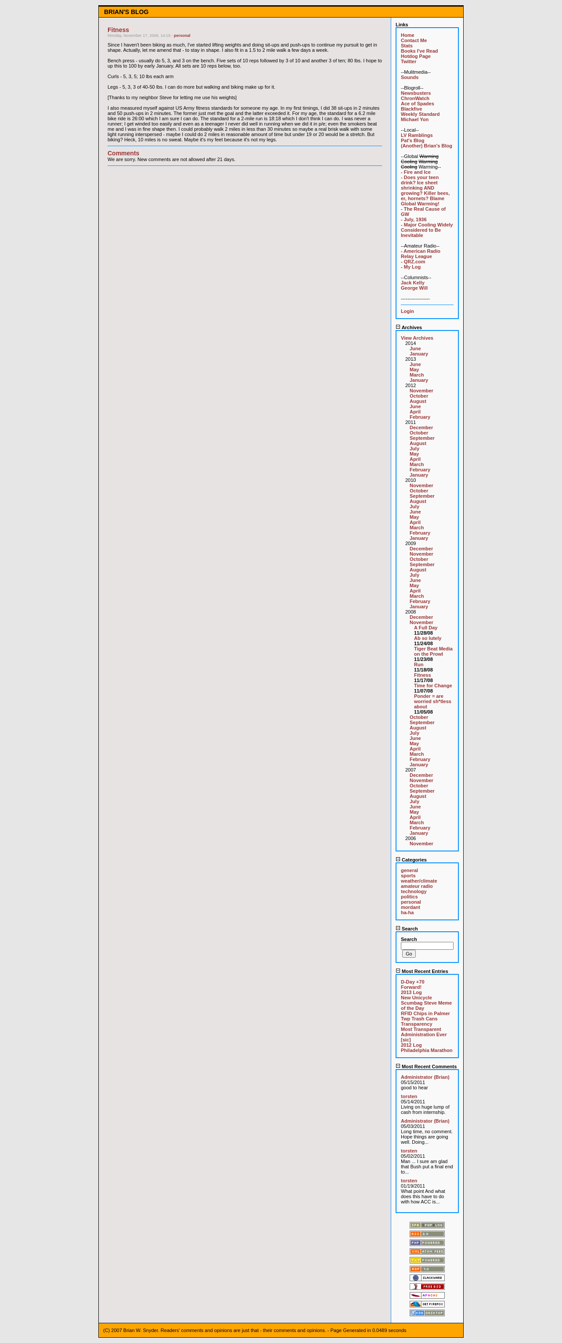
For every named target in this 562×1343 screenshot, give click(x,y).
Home (407, 35)
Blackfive (411, 108)
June (415, 348)
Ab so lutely (427, 638)
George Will (414, 288)
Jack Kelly (413, 282)
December (421, 427)
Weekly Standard (420, 114)
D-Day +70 (413, 981)
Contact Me (414, 40)
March (417, 374)
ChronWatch (415, 98)
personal (182, 35)
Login (407, 311)
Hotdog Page (416, 56)
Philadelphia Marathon (426, 1050)
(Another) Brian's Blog (426, 145)
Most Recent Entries (422, 971)
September (422, 438)
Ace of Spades (417, 103)
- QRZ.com (413, 261)
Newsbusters (416, 93)
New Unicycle (416, 997)
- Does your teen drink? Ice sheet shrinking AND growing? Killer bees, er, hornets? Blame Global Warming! (425, 190)
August (418, 401)
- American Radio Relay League (420, 253)
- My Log (411, 266)
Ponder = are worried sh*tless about (432, 701)
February (420, 417)
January (419, 353)
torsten (409, 1096)
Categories (411, 859)
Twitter (408, 61)
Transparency (416, 1024)
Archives (409, 327)
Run (418, 664)
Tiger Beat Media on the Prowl (433, 651)
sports (408, 875)
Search (407, 928)
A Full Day (425, 627)
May (414, 369)
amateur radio (417, 886)
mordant (410, 907)
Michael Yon (415, 119)
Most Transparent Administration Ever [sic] (424, 1034)
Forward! (411, 987)
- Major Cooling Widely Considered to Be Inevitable (427, 230)
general (409, 870)
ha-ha (407, 912)
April (415, 411)
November (421, 390)
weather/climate (419, 880)
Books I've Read (419, 51)
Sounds (409, 77)
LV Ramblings (417, 135)
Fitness (422, 675)
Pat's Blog (412, 140)
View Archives (417, 338)
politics (409, 896)
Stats (407, 45)
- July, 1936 (414, 219)
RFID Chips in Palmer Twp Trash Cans (425, 1016)
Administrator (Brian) (425, 1077)
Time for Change (433, 685)
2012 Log (411, 1045)
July (414, 448)
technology (414, 891)
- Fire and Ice (416, 172)
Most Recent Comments (426, 1066)
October (419, 396)
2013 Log (411, 992)
